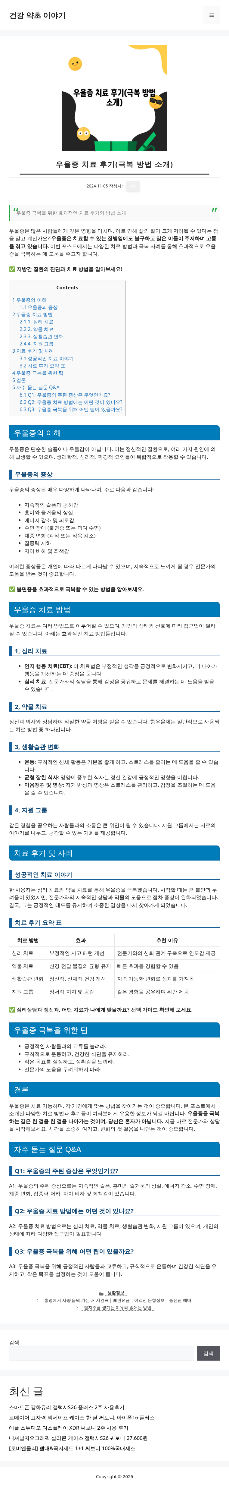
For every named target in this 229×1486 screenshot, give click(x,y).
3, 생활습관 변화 (41, 336)
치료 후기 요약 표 (42, 365)
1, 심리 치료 (37, 321)
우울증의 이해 (29, 300)
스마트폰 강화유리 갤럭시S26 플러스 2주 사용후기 (67, 1407)
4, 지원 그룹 (37, 343)
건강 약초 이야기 (37, 15)
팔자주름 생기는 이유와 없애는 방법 (117, 1307)
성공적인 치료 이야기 (46, 358)
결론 (19, 380)
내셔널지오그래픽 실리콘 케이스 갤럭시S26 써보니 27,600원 (78, 1437)
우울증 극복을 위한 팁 (37, 373)
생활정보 (115, 1293)
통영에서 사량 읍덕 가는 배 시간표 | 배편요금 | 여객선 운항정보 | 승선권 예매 (117, 1300)
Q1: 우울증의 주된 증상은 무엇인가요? (65, 395)
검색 (14, 1342)
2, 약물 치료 (37, 329)
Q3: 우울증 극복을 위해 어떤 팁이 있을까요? (71, 409)
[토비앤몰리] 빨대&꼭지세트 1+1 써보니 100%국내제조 (72, 1448)
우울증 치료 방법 (32, 314)
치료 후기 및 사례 (33, 351)
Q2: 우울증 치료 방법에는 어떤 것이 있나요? (71, 402)
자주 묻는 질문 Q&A (36, 387)
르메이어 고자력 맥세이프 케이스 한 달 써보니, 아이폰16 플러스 (82, 1417)
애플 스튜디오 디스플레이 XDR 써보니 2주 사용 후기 (68, 1427)
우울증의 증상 (39, 307)
